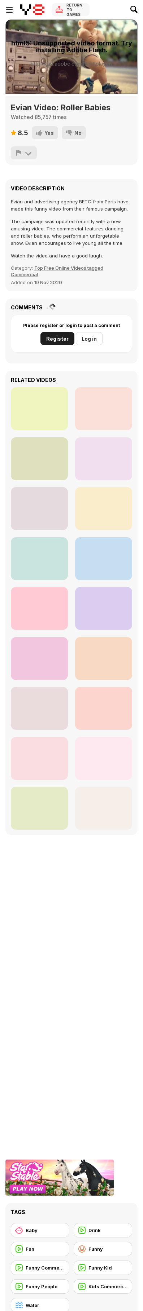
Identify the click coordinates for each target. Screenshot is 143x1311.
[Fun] (40, 1249)
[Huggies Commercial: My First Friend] (39, 508)
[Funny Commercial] (40, 1268)
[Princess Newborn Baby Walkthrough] (103, 558)
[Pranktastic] (39, 408)
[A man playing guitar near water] (39, 458)
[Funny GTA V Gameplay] (103, 758)
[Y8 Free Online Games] (32, 9)
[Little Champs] (103, 708)
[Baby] (40, 1230)
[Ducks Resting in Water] (39, 608)
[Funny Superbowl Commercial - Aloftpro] (39, 558)
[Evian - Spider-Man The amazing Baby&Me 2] (39, 758)
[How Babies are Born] (39, 658)
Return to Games (74, 9)
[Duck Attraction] (103, 808)
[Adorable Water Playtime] (103, 658)
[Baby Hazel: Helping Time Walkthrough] (103, 408)
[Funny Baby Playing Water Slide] (103, 508)
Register (57, 339)
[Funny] (103, 1249)
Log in (89, 339)
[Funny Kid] (103, 1268)
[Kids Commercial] (103, 1286)
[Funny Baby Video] (39, 808)
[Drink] (103, 1230)
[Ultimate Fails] (39, 708)
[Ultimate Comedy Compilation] (103, 458)
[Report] (24, 152)
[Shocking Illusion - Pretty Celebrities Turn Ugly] (103, 608)
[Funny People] (40, 1286)
